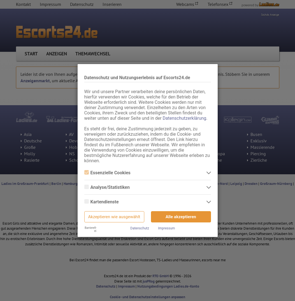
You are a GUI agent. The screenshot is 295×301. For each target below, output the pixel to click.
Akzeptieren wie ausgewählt (114, 216)
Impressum (166, 228)
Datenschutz (139, 228)
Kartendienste (101, 201)
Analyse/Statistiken (107, 187)
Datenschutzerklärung (184, 118)
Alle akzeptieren (181, 216)
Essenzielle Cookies (107, 172)
